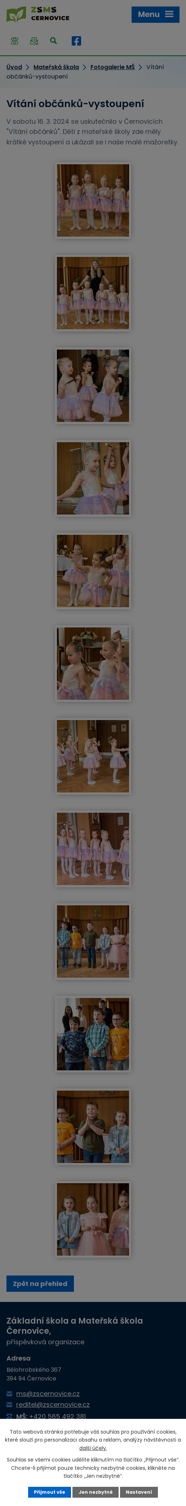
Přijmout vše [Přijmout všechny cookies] (49, 1492)
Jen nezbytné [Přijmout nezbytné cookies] (96, 1492)
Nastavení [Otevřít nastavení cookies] (139, 1492)
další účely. (93, 1448)
